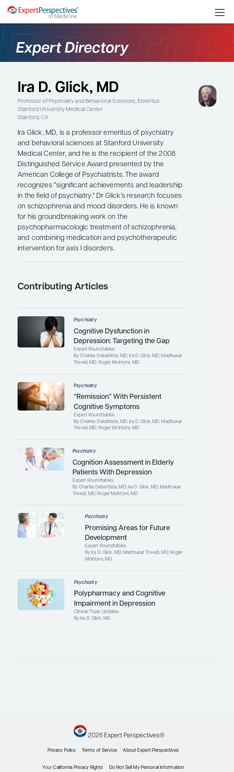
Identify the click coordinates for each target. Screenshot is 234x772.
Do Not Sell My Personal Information (146, 767)
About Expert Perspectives (151, 750)
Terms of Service (99, 750)
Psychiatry (85, 320)
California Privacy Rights (78, 767)
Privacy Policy (62, 750)
